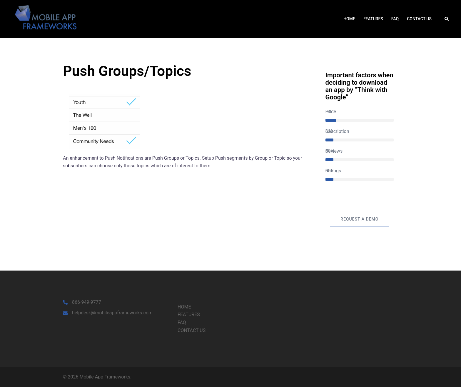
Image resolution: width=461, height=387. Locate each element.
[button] (447, 19)
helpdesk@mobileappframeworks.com (112, 313)
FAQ (395, 18)
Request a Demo (359, 219)
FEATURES (373, 18)
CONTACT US (419, 18)
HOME (349, 18)
